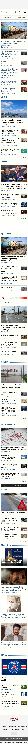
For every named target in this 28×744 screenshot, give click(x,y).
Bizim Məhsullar (12, 726)
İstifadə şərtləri (6, 729)
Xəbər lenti (21, 18)
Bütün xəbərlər (22, 157)
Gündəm (5, 362)
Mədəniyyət (6, 545)
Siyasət (4, 161)
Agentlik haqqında (8, 724)
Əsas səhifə (7, 18)
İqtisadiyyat (6, 233)
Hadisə (4, 490)
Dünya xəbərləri (8, 425)
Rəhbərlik (3, 726)
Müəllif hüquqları (22, 726)
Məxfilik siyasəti (16, 729)
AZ (19, 12)
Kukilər (24, 729)
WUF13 (4, 97)
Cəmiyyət (5, 302)
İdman (4, 655)
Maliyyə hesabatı (19, 724)
